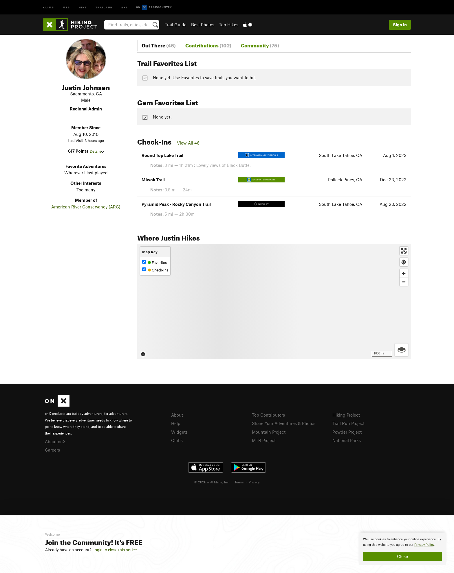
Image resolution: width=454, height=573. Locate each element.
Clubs (177, 440)
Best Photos (202, 24)
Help (175, 423)
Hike (83, 7)
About (177, 414)
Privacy (254, 482)
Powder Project (347, 432)
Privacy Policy (424, 545)
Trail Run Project (348, 423)
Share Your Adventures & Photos (283, 423)
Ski (124, 7)
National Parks (346, 440)
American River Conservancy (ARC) (85, 206)
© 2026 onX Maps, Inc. (212, 482)
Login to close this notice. (115, 550)
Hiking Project (346, 414)
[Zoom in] (404, 273)
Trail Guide (175, 24)
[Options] (401, 349)
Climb (48, 7)
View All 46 (188, 142)
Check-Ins (155, 269)
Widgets (179, 432)
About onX (55, 441)
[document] (402, 549)
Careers (52, 449)
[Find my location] (404, 262)
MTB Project (264, 440)
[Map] (274, 301)
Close (402, 556)
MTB (66, 7)
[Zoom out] (404, 282)
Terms (239, 482)
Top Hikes (228, 24)
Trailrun (104, 7)
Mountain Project (268, 432)
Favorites (154, 262)
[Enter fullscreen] (404, 251)
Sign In (400, 24)
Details (97, 151)
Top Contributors (268, 414)
